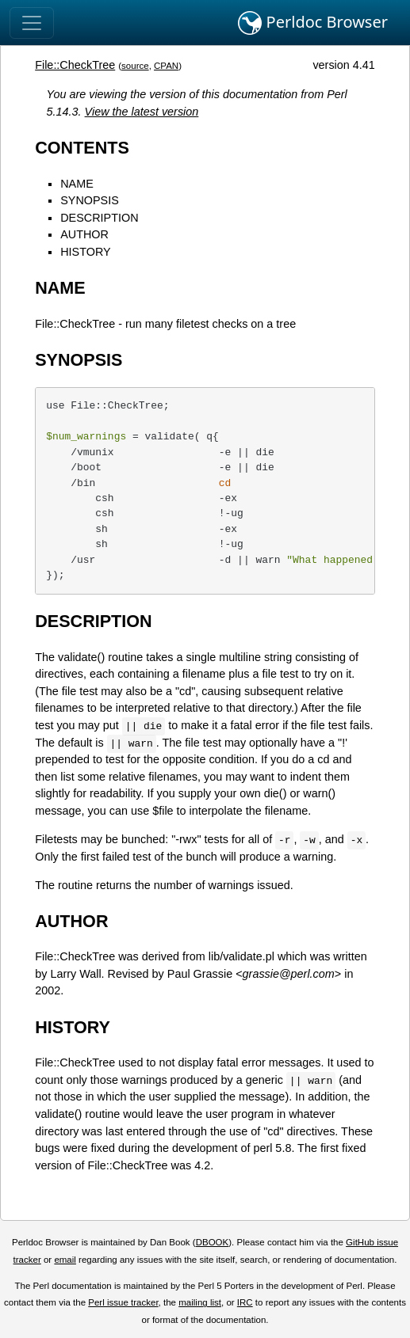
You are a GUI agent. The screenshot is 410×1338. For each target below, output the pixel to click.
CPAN (166, 65)
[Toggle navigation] (32, 23)
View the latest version (142, 111)
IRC (245, 1302)
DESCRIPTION (99, 217)
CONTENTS (82, 148)
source (135, 65)
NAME (77, 183)
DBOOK (212, 1242)
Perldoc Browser (313, 23)
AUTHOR (84, 234)
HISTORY (85, 251)
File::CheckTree (75, 65)
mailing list (199, 1302)
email (65, 1259)
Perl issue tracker (123, 1302)
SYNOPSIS (89, 200)
